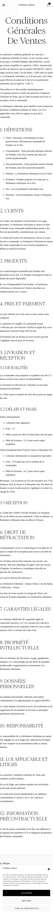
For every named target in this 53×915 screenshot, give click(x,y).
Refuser (26, 901)
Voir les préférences (26, 908)
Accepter (26, 893)
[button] (48, 869)
